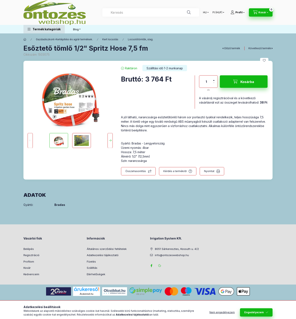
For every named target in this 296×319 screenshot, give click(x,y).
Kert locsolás (110, 39)
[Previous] (30, 140)
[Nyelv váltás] (205, 12)
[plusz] (213, 79)
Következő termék (259, 48)
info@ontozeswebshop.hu (172, 255)
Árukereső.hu (86, 294)
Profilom (28, 261)
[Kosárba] (244, 81)
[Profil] (237, 12)
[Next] (110, 140)
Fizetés (91, 261)
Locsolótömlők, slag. (140, 39)
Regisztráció (31, 255)
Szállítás (92, 267)
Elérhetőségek (96, 274)
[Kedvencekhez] (264, 60)
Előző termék (232, 48)
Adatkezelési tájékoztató (103, 255)
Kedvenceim (31, 274)
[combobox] (150, 12)
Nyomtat (209, 171)
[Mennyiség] (206, 82)
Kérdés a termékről (175, 171)
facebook (151, 266)
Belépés (28, 249)
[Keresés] (189, 12)
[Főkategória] (24, 39)
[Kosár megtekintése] (261, 12)
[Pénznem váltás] (217, 12)
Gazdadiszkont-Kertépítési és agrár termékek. (64, 39)
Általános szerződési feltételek (107, 249)
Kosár (27, 267)
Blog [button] (76, 29)
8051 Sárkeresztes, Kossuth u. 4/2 (177, 249)
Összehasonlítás (135, 171)
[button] (44, 29)
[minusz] (213, 85)
